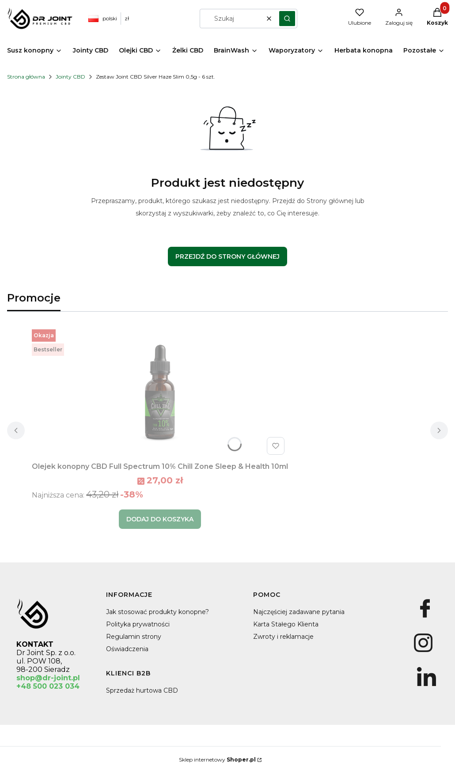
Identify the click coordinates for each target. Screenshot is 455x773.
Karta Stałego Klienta (285, 624)
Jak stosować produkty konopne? (157, 612)
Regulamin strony (133, 637)
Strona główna (26, 76)
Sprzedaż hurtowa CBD (142, 690)
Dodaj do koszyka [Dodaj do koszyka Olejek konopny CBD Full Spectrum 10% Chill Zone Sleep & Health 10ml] (159, 519)
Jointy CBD (70, 76)
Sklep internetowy (217, 759)
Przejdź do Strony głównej (227, 256)
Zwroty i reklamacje (283, 637)
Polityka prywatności (138, 624)
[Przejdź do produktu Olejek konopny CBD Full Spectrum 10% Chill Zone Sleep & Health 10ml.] (159, 392)
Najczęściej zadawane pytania (299, 612)
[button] (287, 18)
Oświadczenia (127, 649)
